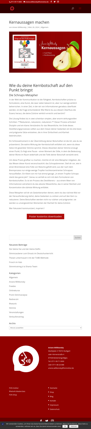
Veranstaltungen (16, 312)
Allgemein (44, 27)
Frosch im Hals (15, 262)
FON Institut (13, 388)
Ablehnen (74, 426)
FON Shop (13, 395)
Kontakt (53, 401)
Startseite (53, 388)
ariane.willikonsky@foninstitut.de (61, 368)
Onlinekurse (14, 290)
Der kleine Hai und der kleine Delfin (24, 249)
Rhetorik (13, 303)
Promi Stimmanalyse (18, 295)
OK (65, 426)
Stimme (12, 308)
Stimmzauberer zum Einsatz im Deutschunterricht (31, 253)
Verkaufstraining (16, 316)
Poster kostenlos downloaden (45, 216)
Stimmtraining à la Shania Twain (23, 266)
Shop (52, 392)
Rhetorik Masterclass (17, 391)
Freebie (12, 286)
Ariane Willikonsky (19, 27)
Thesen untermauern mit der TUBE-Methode (28, 258)
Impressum (54, 405)
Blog (51, 396)
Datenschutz (54, 409)
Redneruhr (14, 299)
